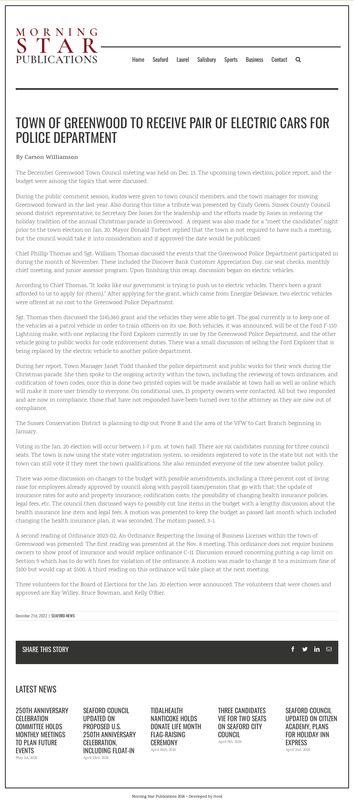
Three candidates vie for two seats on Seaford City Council (242, 722)
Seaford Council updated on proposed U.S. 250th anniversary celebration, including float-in (109, 730)
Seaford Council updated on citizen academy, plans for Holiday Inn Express (311, 726)
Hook (217, 797)
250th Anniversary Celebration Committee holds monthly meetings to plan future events (42, 730)
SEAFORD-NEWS (63, 615)
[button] (298, 59)
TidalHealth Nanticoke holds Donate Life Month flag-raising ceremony (176, 726)
